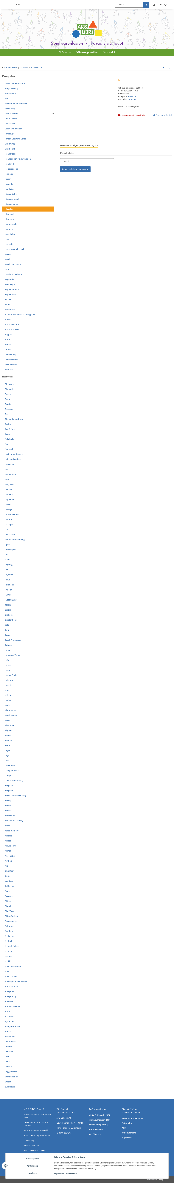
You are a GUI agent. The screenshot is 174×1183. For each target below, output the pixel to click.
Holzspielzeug (11, 169)
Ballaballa (9, 439)
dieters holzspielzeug (15, 539)
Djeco (7, 544)
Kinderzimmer (11, 204)
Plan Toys (9, 911)
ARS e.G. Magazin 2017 (99, 1120)
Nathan (8, 861)
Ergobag (9, 564)
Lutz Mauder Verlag (14, 780)
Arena (7, 399)
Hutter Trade (11, 675)
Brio (7, 479)
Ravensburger (11, 921)
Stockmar (9, 1016)
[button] (154, 4)
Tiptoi (7, 339)
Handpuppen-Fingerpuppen (18, 159)
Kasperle (9, 184)
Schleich (9, 941)
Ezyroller (9, 574)
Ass (6, 414)
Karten (8, 179)
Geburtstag (10, 143)
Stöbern (65, 52)
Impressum (127, 1137)
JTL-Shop (159, 1179)
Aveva (7, 434)
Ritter (7, 304)
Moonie (8, 835)
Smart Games (11, 976)
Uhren (8, 349)
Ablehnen (33, 1173)
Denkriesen (10, 534)
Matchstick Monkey (14, 820)
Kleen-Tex (9, 725)
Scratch (8, 951)
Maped (8, 805)
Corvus (8, 504)
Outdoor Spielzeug (13, 274)
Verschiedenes (11, 359)
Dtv (6, 554)
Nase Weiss (10, 856)
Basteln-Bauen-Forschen (16, 103)
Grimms (8, 645)
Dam (7, 529)
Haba (7, 650)
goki (7, 625)
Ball (6, 98)
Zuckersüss (10, 1086)
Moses (8, 840)
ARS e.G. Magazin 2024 (99, 1115)
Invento (8, 685)
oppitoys (9, 881)
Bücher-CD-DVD (12, 113)
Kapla (7, 705)
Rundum (9, 931)
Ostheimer (10, 886)
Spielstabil (10, 1001)
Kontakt (109, 52)
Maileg (8, 800)
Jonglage (9, 174)
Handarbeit (10, 154)
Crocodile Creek (12, 514)
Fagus (7, 579)
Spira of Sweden (12, 1006)
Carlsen (8, 489)
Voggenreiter (11, 1071)
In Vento (9, 680)
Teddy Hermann (12, 1026)
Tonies (8, 344)
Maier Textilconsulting (15, 795)
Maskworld (10, 815)
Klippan (8, 730)
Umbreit (9, 1046)
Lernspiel (9, 244)
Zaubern (9, 369)
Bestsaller (9, 464)
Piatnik (8, 906)
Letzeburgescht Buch (14, 249)
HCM (7, 660)
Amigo (8, 394)
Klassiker (132, 96)
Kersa (7, 720)
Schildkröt (9, 936)
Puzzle (8, 299)
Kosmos (8, 740)
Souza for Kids (11, 986)
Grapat (8, 635)
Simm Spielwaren (13, 966)
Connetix (9, 494)
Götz (7, 630)
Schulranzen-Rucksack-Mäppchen (20, 314)
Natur (7, 269)
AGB (124, 1128)
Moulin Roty (10, 845)
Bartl (7, 444)
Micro (7, 825)
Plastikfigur (10, 284)
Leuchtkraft (10, 765)
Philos (8, 901)
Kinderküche (11, 194)
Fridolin (8, 589)
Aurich (8, 424)
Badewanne (10, 93)
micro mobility (11, 830)
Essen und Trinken (13, 128)
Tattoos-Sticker (12, 329)
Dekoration (10, 123)
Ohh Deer (9, 871)
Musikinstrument (13, 264)
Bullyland (9, 484)
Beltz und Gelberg (13, 459)
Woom (8, 1081)
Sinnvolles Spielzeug (98, 1124)
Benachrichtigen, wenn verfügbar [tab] (79, 145)
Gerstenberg (10, 620)
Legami (8, 750)
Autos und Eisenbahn (15, 83)
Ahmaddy (9, 389)
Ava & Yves (10, 429)
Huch (7, 670)
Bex (6, 469)
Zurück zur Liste (10, 67)
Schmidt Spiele (12, 946)
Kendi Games (11, 715)
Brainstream (10, 474)
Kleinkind (9, 214)
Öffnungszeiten (87, 52)
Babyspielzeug (11, 88)
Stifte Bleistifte (12, 324)
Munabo (9, 850)
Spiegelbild (10, 991)
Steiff (7, 1011)
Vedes (7, 1061)
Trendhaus (10, 1036)
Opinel (8, 876)
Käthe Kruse (10, 710)
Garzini (8, 610)
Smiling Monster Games (16, 981)
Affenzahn (9, 384)
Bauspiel (9, 449)
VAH (7, 1056)
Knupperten (10, 229)
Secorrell (9, 956)
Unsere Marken (96, 1129)
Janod (7, 690)
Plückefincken (11, 916)
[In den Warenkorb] (62, 76)
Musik (7, 259)
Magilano (9, 790)
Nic (6, 866)
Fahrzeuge (9, 133)
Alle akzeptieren (33, 1159)
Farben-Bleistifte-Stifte (15, 138)
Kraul (7, 745)
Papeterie (9, 279)
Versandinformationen (132, 1118)
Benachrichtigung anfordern (75, 169)
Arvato (8, 404)
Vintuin (8, 1066)
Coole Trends (11, 118)
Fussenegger (10, 599)
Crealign (9, 509)
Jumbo (8, 700)
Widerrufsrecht (129, 1132)
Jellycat (8, 695)
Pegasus (9, 896)
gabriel (8, 605)
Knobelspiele (11, 224)
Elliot (7, 559)
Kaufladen (9, 189)
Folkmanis (9, 584)
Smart (7, 971)
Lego (7, 239)
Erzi (6, 569)
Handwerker (10, 164)
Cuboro (8, 519)
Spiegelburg (10, 996)
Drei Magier (10, 549)
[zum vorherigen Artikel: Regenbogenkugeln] (169, 68)
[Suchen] (129, 5)
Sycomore (9, 1021)
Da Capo (9, 524)
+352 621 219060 (37, 1150)
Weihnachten (11, 364)
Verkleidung (10, 354)
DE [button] (16, 4)
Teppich (8, 334)
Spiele (7, 319)
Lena (7, 760)
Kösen (8, 735)
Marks (8, 810)
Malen (8, 254)
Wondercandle (11, 1076)
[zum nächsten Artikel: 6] (163, 68)
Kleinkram (9, 219)
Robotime (9, 926)
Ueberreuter (10, 1041)
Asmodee (9, 409)
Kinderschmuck (12, 199)
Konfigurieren (33, 1166)
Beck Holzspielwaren (14, 454)
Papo (7, 891)
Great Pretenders (13, 640)
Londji (8, 775)
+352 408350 (33, 1145)
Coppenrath (10, 499)
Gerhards (9, 615)
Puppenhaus (11, 294)
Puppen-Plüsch (12, 289)
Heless (8, 665)
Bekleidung (10, 108)
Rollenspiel (10, 309)
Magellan (9, 785)
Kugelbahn (10, 234)
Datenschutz (127, 1123)
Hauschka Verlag (12, 655)
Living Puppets (12, 770)
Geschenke (10, 148)
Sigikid (8, 961)
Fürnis (8, 594)
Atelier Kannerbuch (14, 419)
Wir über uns (95, 1134)
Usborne (9, 1051)
